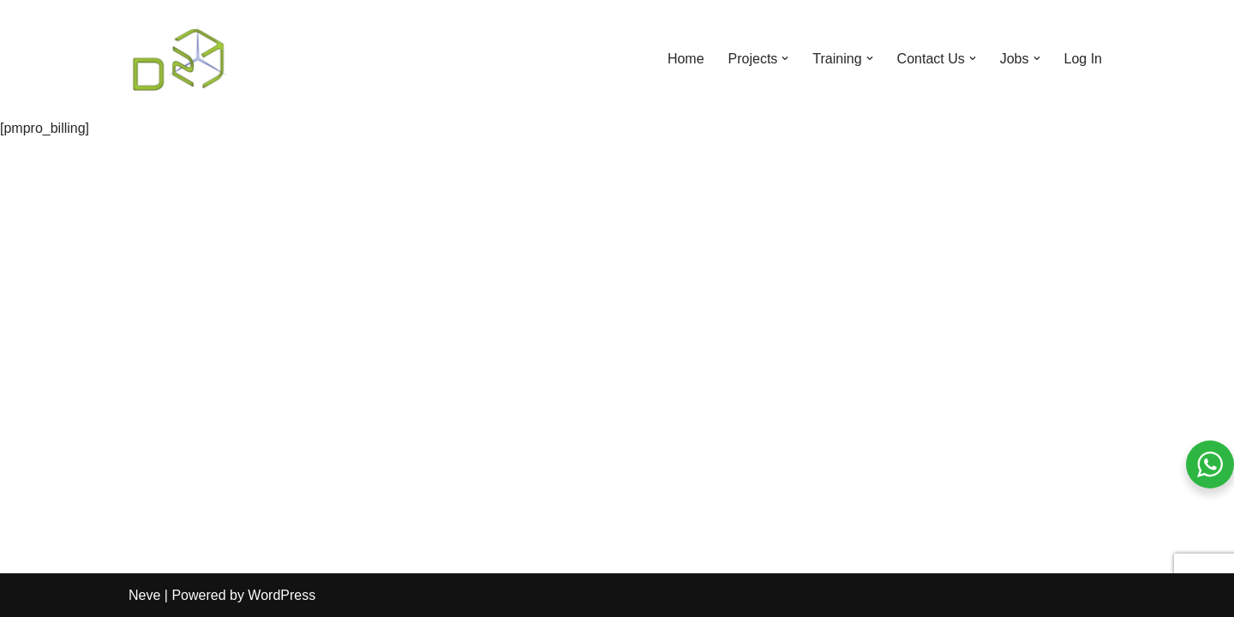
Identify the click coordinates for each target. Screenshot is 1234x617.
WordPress (281, 595)
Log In (1083, 58)
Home (686, 58)
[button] (785, 58)
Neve (144, 595)
